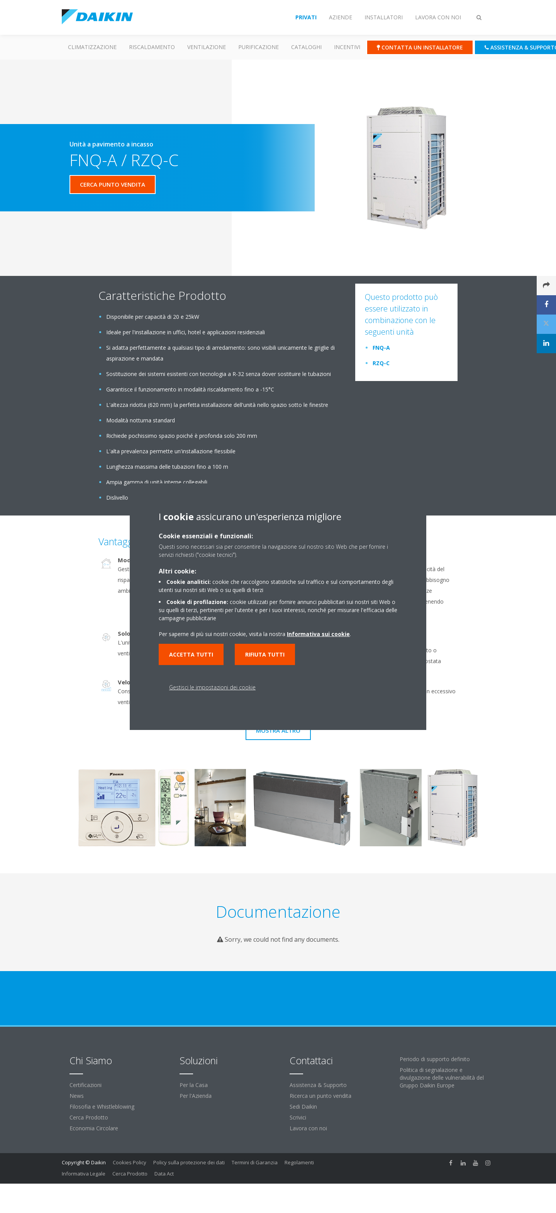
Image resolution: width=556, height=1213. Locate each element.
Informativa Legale (83, 1173)
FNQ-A (381, 347)
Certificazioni (86, 1085)
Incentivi (347, 47)
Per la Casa (194, 1085)
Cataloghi (306, 47)
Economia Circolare (94, 1128)
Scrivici (298, 1117)
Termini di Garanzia (255, 1162)
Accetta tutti (191, 654)
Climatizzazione (92, 47)
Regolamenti (299, 1162)
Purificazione (258, 47)
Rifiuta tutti (265, 654)
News (77, 1095)
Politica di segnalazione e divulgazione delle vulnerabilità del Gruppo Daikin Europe (442, 1077)
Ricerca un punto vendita (320, 1095)
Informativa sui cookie (318, 634)
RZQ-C (381, 363)
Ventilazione (206, 47)
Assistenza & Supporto (318, 1085)
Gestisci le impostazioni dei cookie (212, 687)
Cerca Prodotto (89, 1117)
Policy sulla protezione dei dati (189, 1162)
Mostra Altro (278, 730)
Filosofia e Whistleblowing (102, 1106)
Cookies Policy (129, 1162)
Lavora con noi (308, 1128)
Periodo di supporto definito (435, 1059)
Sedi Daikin (303, 1106)
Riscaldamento (152, 47)
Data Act (164, 1173)
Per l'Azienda (196, 1095)
